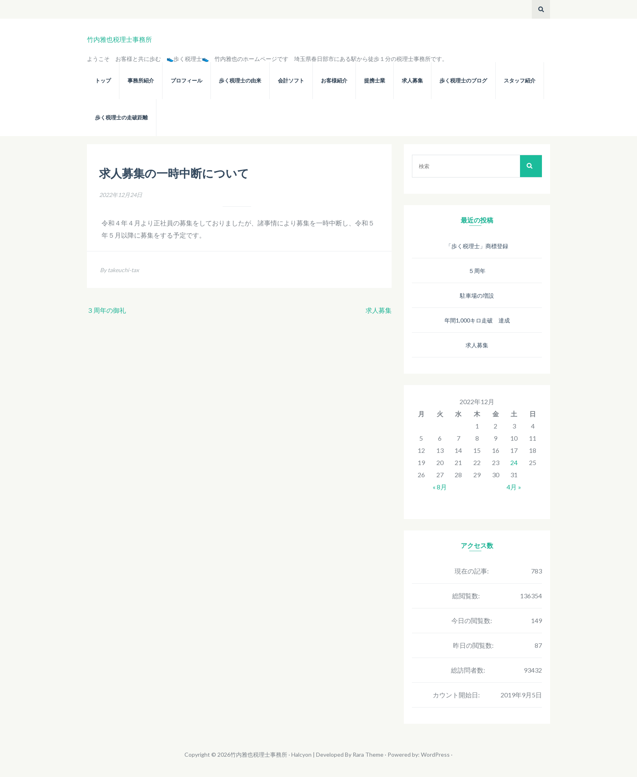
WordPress (435, 754)
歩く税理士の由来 (240, 81)
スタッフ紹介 (519, 81)
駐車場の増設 (477, 295)
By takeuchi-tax (119, 269)
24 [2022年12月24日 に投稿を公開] (514, 462)
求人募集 (412, 81)
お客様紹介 (334, 81)
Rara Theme (368, 754)
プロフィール (186, 81)
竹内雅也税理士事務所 (119, 39)
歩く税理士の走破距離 (121, 118)
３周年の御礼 (106, 310)
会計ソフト (291, 81)
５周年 (476, 270)
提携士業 (374, 81)
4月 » (514, 487)
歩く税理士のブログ (463, 81)
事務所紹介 (141, 81)
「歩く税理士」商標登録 (477, 245)
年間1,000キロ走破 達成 (477, 320)
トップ (103, 81)
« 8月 (440, 487)
